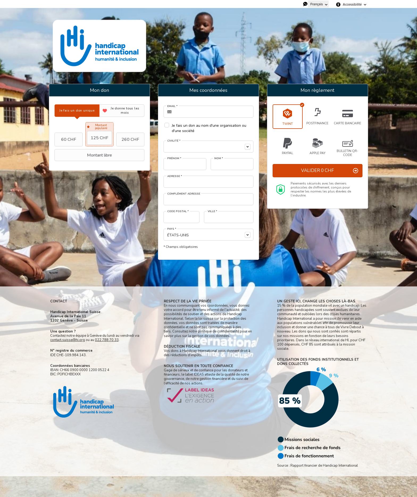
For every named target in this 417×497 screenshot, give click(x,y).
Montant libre (84, 155)
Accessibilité (352, 4)
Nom (218, 158)
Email (172, 106)
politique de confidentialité (218, 331)
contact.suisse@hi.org (67, 340)
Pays (171, 229)
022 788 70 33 (107, 340)
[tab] (77, 110)
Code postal (178, 211)
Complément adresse (183, 193)
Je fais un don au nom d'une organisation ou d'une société (209, 128)
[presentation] (77, 111)
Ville (212, 211)
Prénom (174, 158)
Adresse (174, 176)
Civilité (174, 140)
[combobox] (208, 147)
